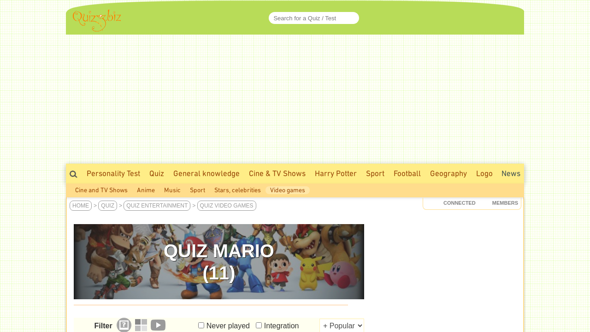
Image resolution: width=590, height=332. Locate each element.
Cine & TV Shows (277, 173)
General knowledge (206, 173)
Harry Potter (336, 173)
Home (80, 205)
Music (172, 190)
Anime (146, 190)
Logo (484, 173)
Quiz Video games (227, 205)
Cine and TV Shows (101, 190)
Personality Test (113, 173)
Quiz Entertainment (157, 205)
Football (407, 173)
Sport (375, 173)
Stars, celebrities (237, 190)
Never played (228, 326)
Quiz (156, 173)
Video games (287, 190)
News (511, 173)
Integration (281, 326)
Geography (448, 173)
